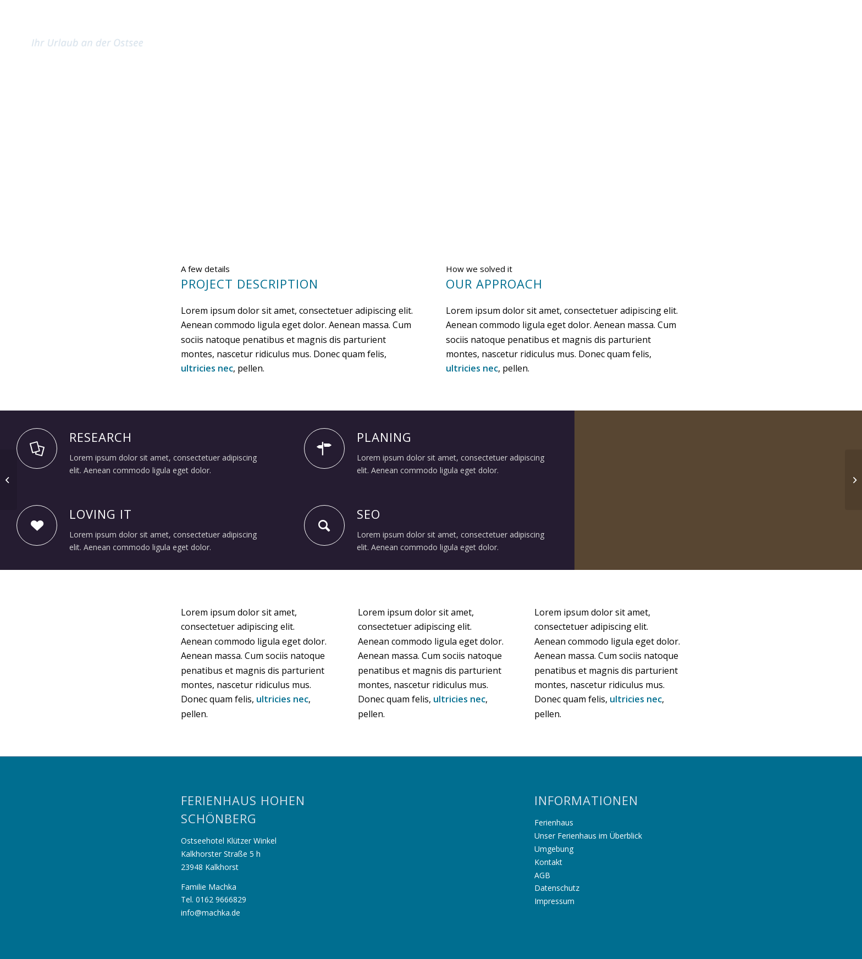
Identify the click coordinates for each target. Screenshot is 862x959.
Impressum (554, 901)
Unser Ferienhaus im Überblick (588, 835)
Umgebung (553, 849)
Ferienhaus (553, 822)
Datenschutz (556, 888)
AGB (542, 875)
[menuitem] (650, 24)
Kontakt (548, 862)
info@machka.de (210, 912)
